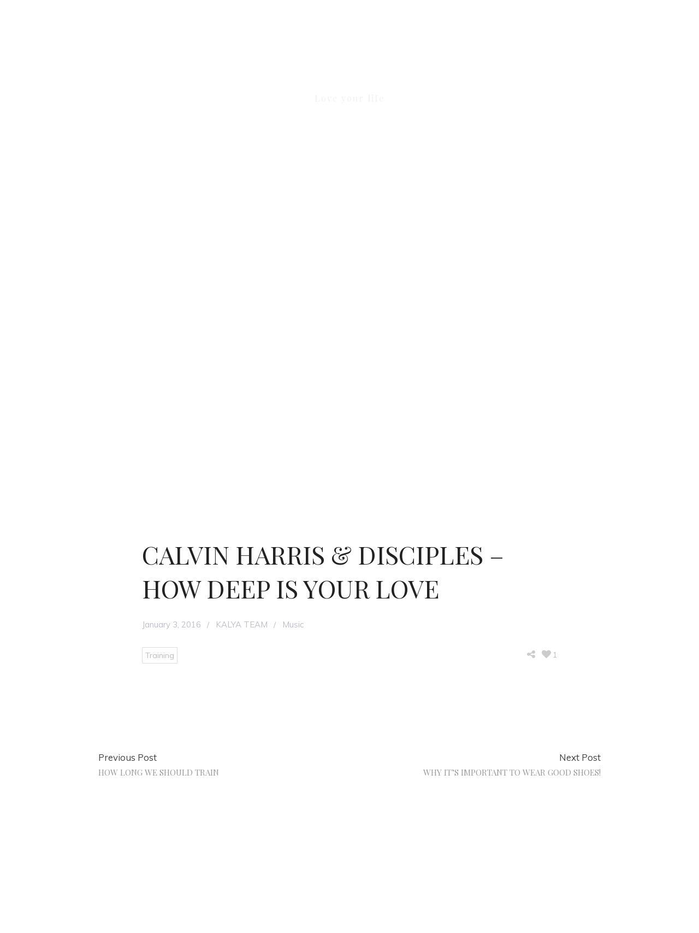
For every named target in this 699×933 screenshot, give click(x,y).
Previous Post (127, 757)
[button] (602, 63)
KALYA (349, 69)
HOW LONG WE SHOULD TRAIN (158, 772)
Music (293, 624)
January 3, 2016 (171, 624)
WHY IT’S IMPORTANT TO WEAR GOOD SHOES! (512, 772)
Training (159, 655)
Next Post (580, 757)
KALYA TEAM (242, 624)
